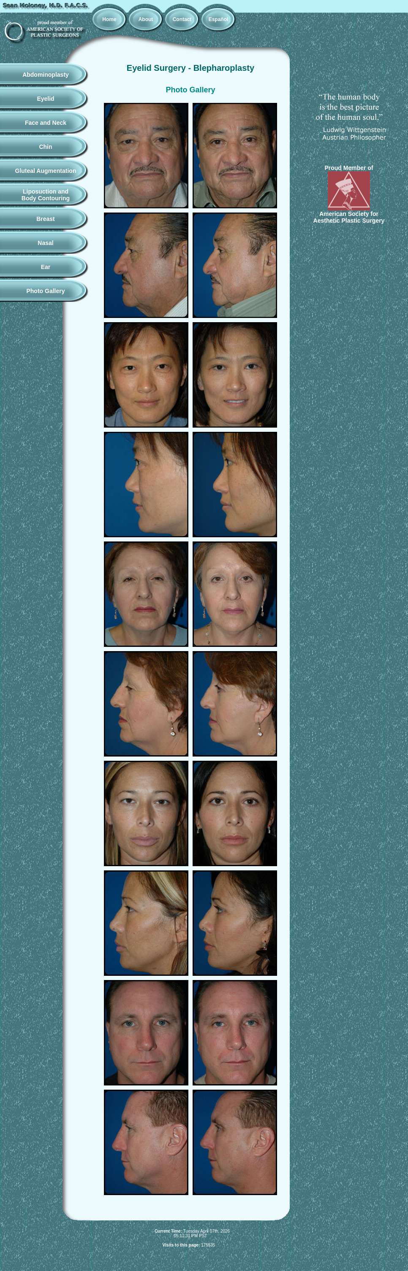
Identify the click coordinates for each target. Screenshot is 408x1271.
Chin (45, 146)
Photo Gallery (45, 291)
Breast (45, 218)
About (146, 19)
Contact (182, 19)
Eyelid (45, 98)
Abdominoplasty (45, 74)
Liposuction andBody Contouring (46, 195)
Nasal (45, 243)
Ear (46, 267)
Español (218, 19)
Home (109, 19)
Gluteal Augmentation (45, 170)
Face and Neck (45, 122)
